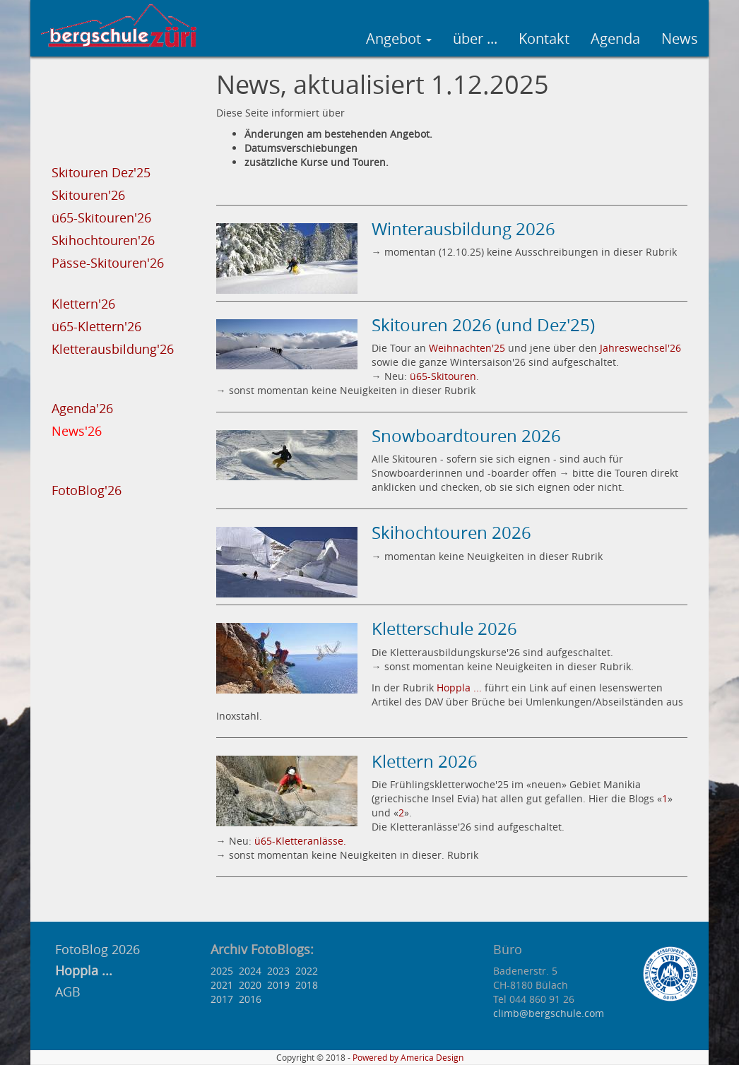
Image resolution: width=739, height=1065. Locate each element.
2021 (222, 985)
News (679, 38)
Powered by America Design (408, 1057)
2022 (306, 970)
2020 (250, 985)
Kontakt (544, 38)
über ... (475, 38)
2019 (278, 985)
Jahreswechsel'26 (640, 348)
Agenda (615, 38)
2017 (222, 999)
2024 (250, 970)
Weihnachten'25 (467, 348)
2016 (250, 999)
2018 (306, 985)
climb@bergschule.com (548, 1013)
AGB (68, 991)
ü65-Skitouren (443, 376)
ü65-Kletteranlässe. (300, 840)
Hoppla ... (459, 687)
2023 (278, 970)
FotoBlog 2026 (96, 949)
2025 (222, 970)
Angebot (399, 38)
